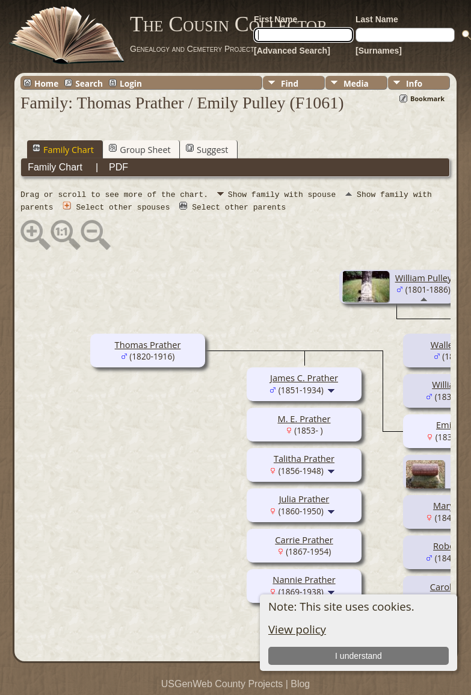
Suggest (207, 149)
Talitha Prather (304, 458)
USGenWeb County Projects (222, 683)
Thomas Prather (148, 344)
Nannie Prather (303, 579)
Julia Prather (304, 498)
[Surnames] (379, 50)
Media (356, 83)
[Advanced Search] (292, 50)
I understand (358, 656)
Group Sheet (139, 149)
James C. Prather (304, 377)
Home (46, 83)
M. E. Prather (303, 418)
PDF (118, 167)
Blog (300, 683)
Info (414, 83)
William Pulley (423, 277)
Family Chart (63, 149)
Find (289, 83)
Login (131, 83)
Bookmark (427, 98)
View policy (297, 629)
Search (89, 83)
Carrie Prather (304, 539)
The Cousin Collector (228, 24)
